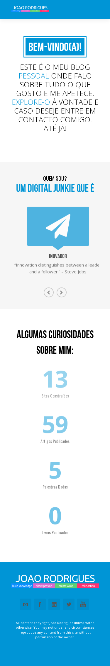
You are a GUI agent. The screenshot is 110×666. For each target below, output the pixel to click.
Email (25, 604)
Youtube (83, 604)
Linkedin (54, 604)
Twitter (69, 604)
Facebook (40, 604)
